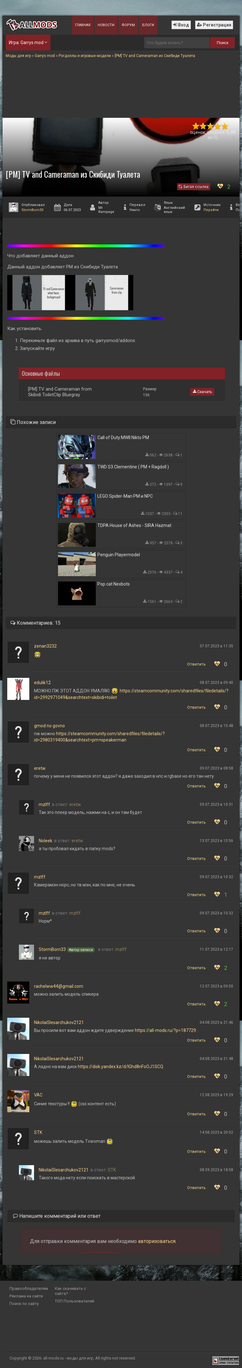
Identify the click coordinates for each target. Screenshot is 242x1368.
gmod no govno (49, 725)
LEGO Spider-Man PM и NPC (125, 496)
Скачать (202, 392)
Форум (128, 25)
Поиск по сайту (24, 1303)
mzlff (44, 804)
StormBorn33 (32, 210)
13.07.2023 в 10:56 (216, 841)
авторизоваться (157, 1241)
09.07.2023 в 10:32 (216, 877)
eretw (40, 768)
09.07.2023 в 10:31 (216, 804)
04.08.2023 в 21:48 (216, 1058)
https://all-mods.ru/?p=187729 (165, 1030)
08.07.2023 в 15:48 (216, 726)
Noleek (45, 840)
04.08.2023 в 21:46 (216, 1022)
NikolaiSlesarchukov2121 (59, 1022)
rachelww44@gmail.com (58, 986)
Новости (106, 25)
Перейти (211, 210)
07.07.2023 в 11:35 (216, 646)
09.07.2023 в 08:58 (216, 768)
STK (38, 1132)
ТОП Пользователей (74, 1301)
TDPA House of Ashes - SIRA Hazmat (134, 525)
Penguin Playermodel (118, 554)
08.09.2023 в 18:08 (216, 1170)
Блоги (148, 25)
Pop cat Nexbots (113, 584)
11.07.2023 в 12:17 (216, 949)
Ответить (196, 664)
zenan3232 (45, 646)
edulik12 (42, 682)
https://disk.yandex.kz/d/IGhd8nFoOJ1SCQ (120, 1066)
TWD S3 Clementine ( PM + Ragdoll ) (133, 466)
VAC (38, 1094)
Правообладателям (28, 1288)
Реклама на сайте (26, 1296)
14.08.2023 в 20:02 (216, 1132)
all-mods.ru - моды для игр (68, 1358)
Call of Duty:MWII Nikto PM (123, 437)
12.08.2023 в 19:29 (216, 1095)
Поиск (222, 42)
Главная (82, 25)
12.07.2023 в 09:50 (216, 986)
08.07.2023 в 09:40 (216, 682)
